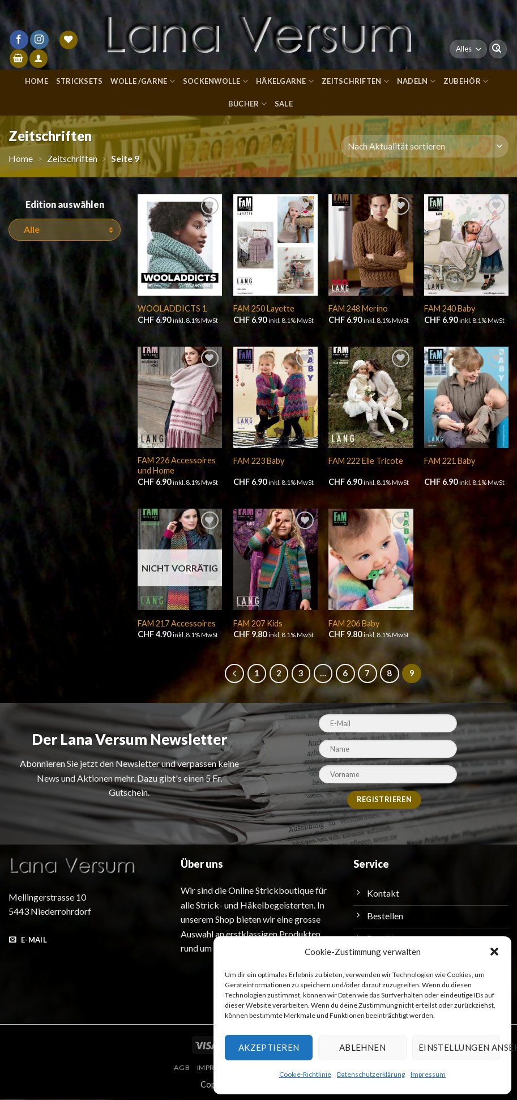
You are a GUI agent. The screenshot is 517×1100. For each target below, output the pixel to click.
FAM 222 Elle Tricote (366, 460)
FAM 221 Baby (450, 460)
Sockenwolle (215, 81)
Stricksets (77, 80)
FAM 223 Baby (260, 460)
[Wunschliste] (68, 40)
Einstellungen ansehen (458, 1047)
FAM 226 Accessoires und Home (177, 466)
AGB (178, 1068)
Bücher (247, 104)
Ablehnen (361, 1047)
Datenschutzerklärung (370, 1074)
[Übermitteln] (496, 49)
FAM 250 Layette (264, 308)
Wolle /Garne (141, 81)
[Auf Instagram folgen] (39, 39)
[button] (494, 951)
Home (34, 80)
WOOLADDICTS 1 (171, 308)
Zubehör (468, 81)
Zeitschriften (357, 81)
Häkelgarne (287, 81)
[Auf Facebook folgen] (19, 39)
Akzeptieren (267, 1047)
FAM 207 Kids (258, 623)
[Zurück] (234, 674)
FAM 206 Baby (355, 623)
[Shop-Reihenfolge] (425, 146)
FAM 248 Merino (358, 308)
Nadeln (418, 81)
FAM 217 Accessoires (177, 623)
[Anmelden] (38, 58)
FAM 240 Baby (450, 308)
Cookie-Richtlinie (305, 1074)
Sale (284, 103)
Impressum (425, 1074)
